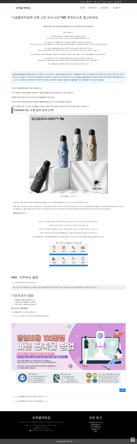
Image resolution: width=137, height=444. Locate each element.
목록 (122, 390)
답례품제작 (105, 8)
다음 (20, 316)
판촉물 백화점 (23, 8)
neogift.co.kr (76, 441)
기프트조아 (72, 196)
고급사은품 (16, 80)
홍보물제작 (93, 8)
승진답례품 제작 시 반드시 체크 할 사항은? (31, 396)
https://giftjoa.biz (30, 312)
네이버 (15, 316)
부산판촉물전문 (95, 427)
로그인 (110, 1)
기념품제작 (116, 8)
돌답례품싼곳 (95, 425)
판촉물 (82, 8)
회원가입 (118, 1)
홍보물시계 (95, 429)
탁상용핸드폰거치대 (95, 422)
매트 (95, 431)
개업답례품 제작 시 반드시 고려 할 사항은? (31, 401)
